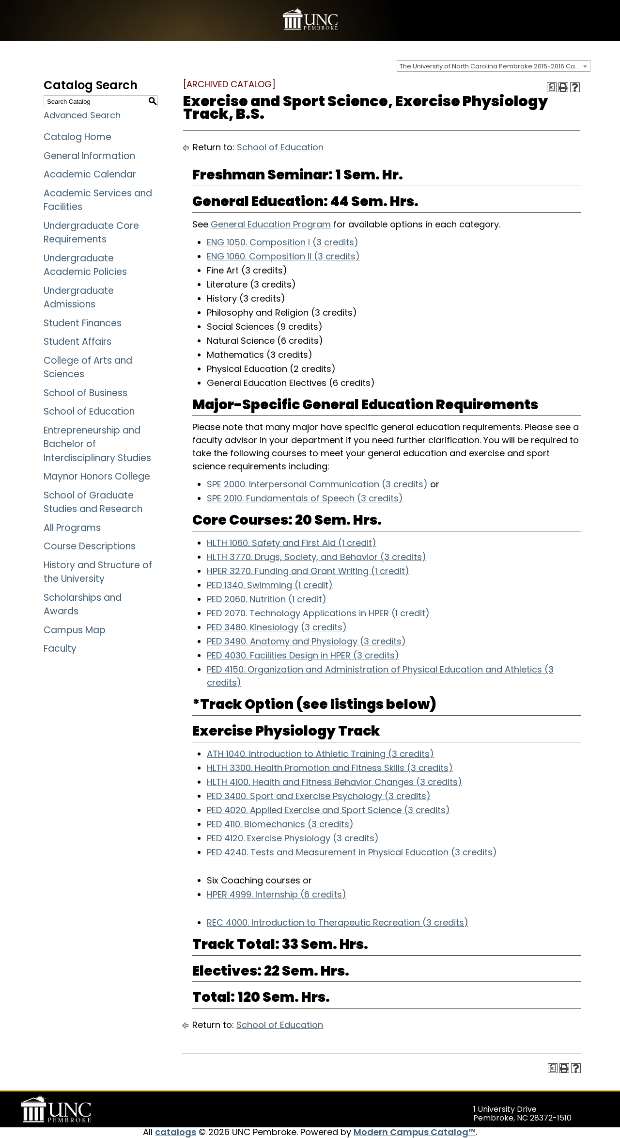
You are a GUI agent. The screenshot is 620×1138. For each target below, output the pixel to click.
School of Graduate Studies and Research (93, 502)
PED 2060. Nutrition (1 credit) (266, 599)
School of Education (89, 411)
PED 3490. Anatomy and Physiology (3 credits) (306, 641)
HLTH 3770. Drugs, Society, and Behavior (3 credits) (316, 557)
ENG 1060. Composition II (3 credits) (283, 256)
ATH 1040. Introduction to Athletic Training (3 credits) (320, 754)
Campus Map (75, 630)
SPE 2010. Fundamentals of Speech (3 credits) (305, 498)
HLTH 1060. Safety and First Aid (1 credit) (291, 543)
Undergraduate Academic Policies (85, 265)
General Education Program (271, 224)
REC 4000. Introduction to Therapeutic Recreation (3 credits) (337, 922)
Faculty (60, 648)
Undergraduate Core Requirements (91, 232)
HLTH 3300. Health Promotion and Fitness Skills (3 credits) (330, 768)
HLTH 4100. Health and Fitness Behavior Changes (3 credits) (334, 782)
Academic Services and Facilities (98, 200)
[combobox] (493, 66)
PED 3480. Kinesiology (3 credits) (277, 627)
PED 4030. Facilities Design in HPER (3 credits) (303, 655)
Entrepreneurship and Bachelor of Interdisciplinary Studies (97, 444)
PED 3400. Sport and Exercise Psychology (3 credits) (319, 796)
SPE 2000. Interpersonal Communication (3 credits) (317, 484)
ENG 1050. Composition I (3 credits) (282, 242)
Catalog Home (77, 137)
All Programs (72, 527)
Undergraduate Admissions (79, 297)
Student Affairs (77, 341)
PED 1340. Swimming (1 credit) (270, 585)
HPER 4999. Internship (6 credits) (276, 894)
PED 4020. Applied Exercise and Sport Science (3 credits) (328, 810)
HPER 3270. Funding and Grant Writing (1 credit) (308, 571)
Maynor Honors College (97, 476)
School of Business (85, 393)
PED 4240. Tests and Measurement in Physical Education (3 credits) (352, 852)
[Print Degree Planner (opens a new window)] (552, 87)
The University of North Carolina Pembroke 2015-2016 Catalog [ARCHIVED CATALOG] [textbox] (495, 66)
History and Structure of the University (98, 572)
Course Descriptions (90, 546)
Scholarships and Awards (83, 604)
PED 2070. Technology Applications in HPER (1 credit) (318, 613)
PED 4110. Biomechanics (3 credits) (280, 824)
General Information (89, 155)
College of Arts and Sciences (88, 367)
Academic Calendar (90, 174)
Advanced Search (82, 115)
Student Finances (83, 323)
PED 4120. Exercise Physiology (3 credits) (293, 838)
